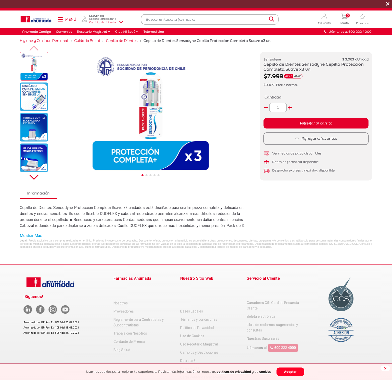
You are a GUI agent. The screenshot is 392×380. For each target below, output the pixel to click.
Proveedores (124, 296)
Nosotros (121, 288)
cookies (265, 372)
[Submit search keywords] (271, 19)
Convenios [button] (64, 32)
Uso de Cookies (192, 312)
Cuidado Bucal (87, 40)
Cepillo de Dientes (122, 40)
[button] (324, 19)
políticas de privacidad (233, 372)
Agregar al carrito (316, 123)
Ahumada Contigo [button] (36, 32)
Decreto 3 (188, 337)
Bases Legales (191, 288)
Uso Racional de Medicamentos (205, 362)
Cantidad (272, 97)
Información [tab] (38, 193)
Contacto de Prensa (129, 326)
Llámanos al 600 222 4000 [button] (348, 32)
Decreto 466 (190, 345)
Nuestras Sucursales (263, 323)
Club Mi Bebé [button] (125, 32)
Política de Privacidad (197, 304)
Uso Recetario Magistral (199, 320)
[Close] (385, 368)
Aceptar (290, 372)
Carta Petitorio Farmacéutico (203, 354)
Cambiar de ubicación (106, 22)
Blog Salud (122, 334)
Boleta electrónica (261, 301)
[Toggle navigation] (67, 19)
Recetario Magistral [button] (92, 32)
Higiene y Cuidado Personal (44, 40)
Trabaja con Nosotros (130, 318)
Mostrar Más (31, 235)
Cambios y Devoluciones (199, 329)
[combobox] (209, 19)
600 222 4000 (283, 332)
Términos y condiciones (198, 296)
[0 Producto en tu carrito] (344, 19)
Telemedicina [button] (154, 32)
